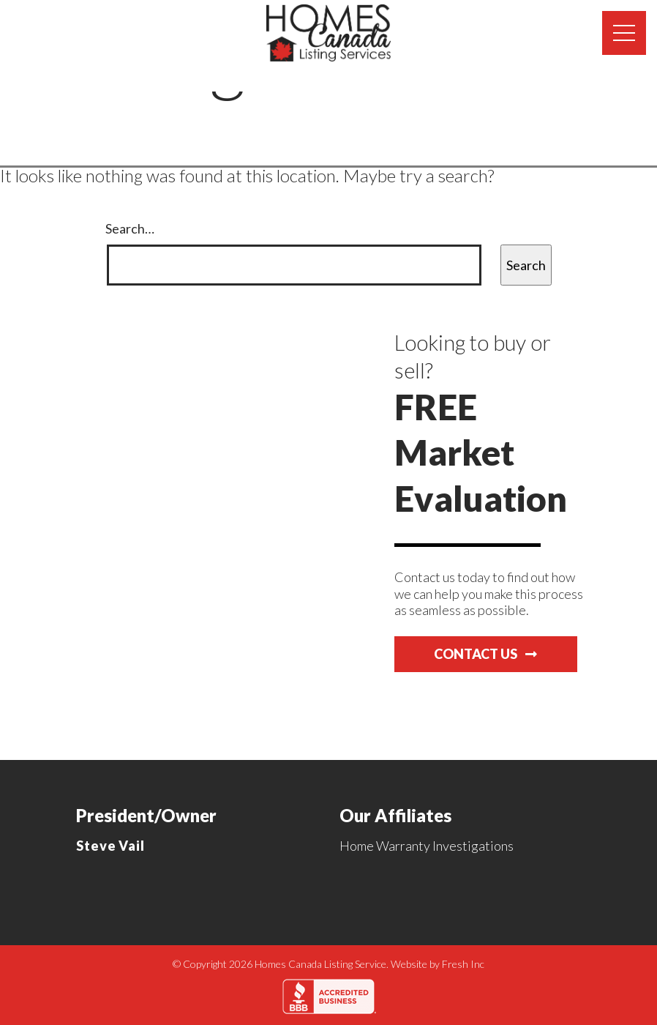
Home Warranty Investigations (426, 846)
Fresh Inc (463, 964)
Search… (129, 228)
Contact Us (485, 654)
